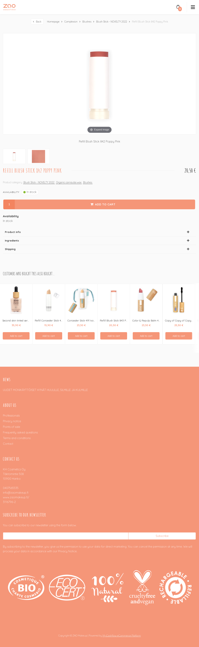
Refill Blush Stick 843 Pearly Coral (119, 320)
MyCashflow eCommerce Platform (122, 635)
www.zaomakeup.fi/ (16, 497)
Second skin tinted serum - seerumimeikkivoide (29, 320)
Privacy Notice (67, 551)
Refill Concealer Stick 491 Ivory (52, 320)
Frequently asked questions (20, 432)
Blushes (86, 21)
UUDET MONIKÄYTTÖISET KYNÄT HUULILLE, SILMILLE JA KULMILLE (45, 390)
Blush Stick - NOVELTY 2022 (111, 21)
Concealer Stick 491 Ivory (81, 320)
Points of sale (11, 426)
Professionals (11, 415)
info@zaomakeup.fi (15, 492)
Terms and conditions (17, 438)
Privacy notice (12, 421)
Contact (8, 443)
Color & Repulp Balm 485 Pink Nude (153, 320)
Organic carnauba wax (68, 182)
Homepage (53, 21)
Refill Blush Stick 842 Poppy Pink (150, 21)
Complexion (71, 21)
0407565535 (10, 488)
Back (38, 21)
